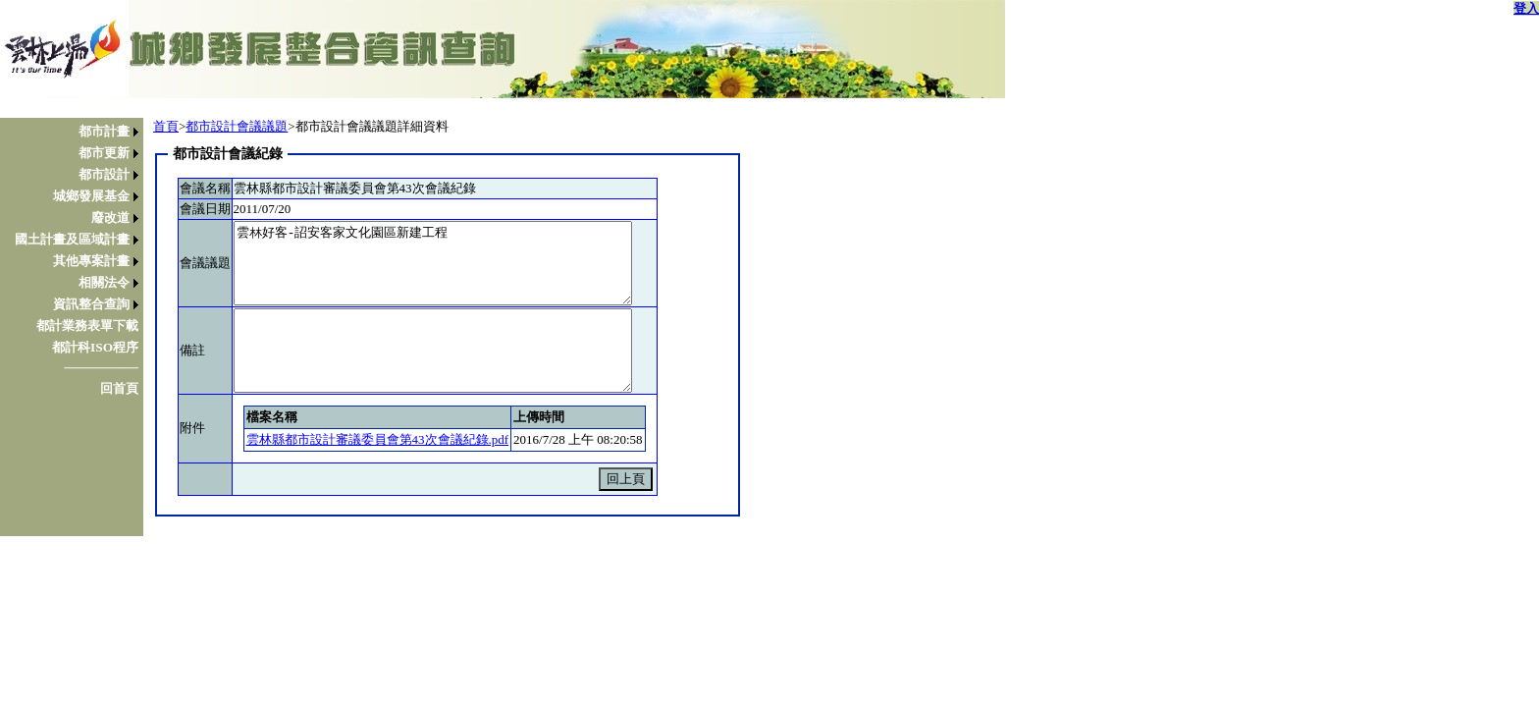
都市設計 (104, 174)
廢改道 (110, 217)
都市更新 (104, 152)
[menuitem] (76, 131)
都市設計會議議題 (237, 126)
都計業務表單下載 (87, 325)
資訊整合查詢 (91, 304)
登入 (1526, 8)
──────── (101, 367)
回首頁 (119, 388)
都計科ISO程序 (95, 347)
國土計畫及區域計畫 (72, 239)
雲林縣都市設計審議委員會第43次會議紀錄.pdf (377, 439)
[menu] (76, 260)
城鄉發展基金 (91, 196)
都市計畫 (104, 131)
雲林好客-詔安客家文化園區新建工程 (433, 263)
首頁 (166, 126)
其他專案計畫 (91, 260)
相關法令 (104, 282)
